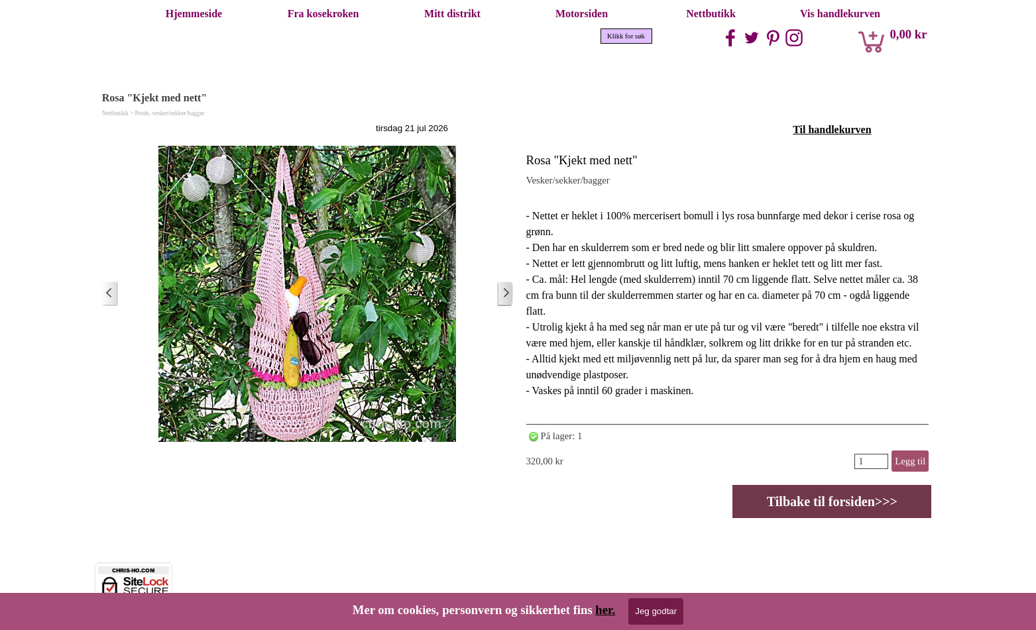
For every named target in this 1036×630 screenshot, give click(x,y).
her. (605, 610)
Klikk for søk (626, 36)
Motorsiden (581, 13)
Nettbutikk (711, 13)
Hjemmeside (194, 13)
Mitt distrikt (452, 13)
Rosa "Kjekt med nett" (582, 160)
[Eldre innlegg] (505, 294)
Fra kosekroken (323, 13)
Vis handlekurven (840, 13)
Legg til (910, 461)
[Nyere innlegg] (110, 294)
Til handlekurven (832, 129)
